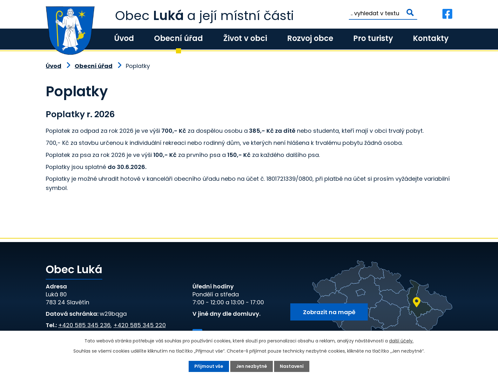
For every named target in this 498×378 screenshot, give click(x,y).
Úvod (124, 38)
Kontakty (430, 38)
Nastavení (292, 366)
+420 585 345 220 (139, 325)
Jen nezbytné (251, 366)
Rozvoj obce (310, 38)
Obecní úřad (178, 38)
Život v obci (245, 38)
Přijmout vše (208, 366)
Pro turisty (373, 38)
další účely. (401, 341)
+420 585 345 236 (84, 325)
